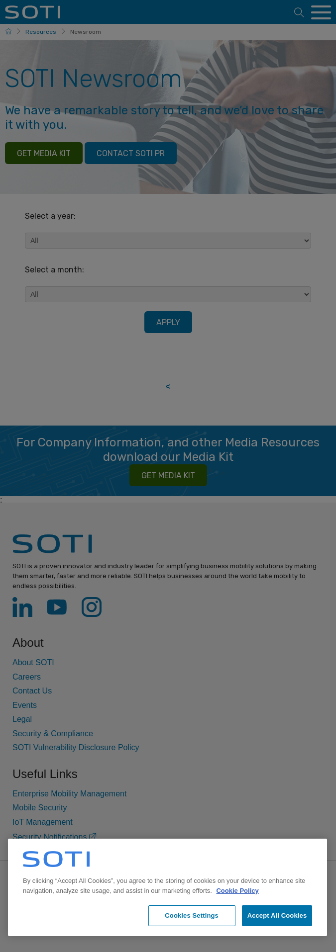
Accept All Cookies (277, 915)
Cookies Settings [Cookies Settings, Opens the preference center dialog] (192, 915)
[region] (167, 887)
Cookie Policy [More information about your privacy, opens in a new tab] (237, 890)
